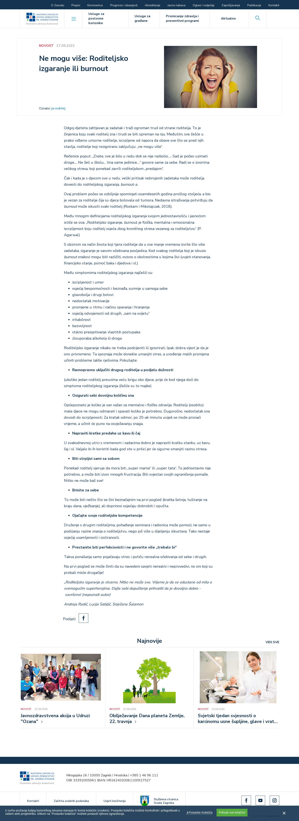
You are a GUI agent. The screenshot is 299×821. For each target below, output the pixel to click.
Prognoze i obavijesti (123, 5)
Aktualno (228, 18)
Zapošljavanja (231, 5)
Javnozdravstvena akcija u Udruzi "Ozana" (55, 719)
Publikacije (254, 5)
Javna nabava (176, 5)
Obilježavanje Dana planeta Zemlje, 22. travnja (147, 719)
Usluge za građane (142, 18)
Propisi (75, 5)
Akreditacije (152, 5)
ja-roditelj (58, 108)
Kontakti (273, 5)
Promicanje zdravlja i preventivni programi (182, 18)
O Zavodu (57, 5)
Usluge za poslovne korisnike (96, 18)
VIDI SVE (272, 642)
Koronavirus (95, 5)
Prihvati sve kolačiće (232, 812)
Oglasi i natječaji (203, 5)
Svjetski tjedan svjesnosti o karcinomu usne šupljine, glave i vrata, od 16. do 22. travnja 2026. (238, 719)
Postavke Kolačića (200, 812)
